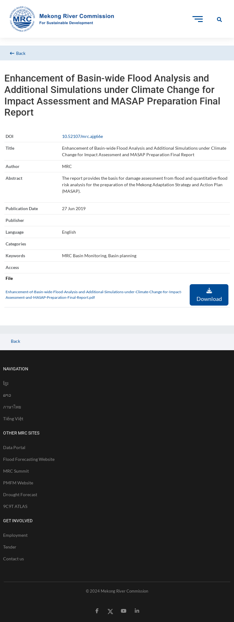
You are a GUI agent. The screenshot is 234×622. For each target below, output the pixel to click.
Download (209, 295)
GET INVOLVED (18, 520)
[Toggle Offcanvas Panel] (219, 19)
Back (17, 53)
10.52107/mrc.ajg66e (82, 136)
